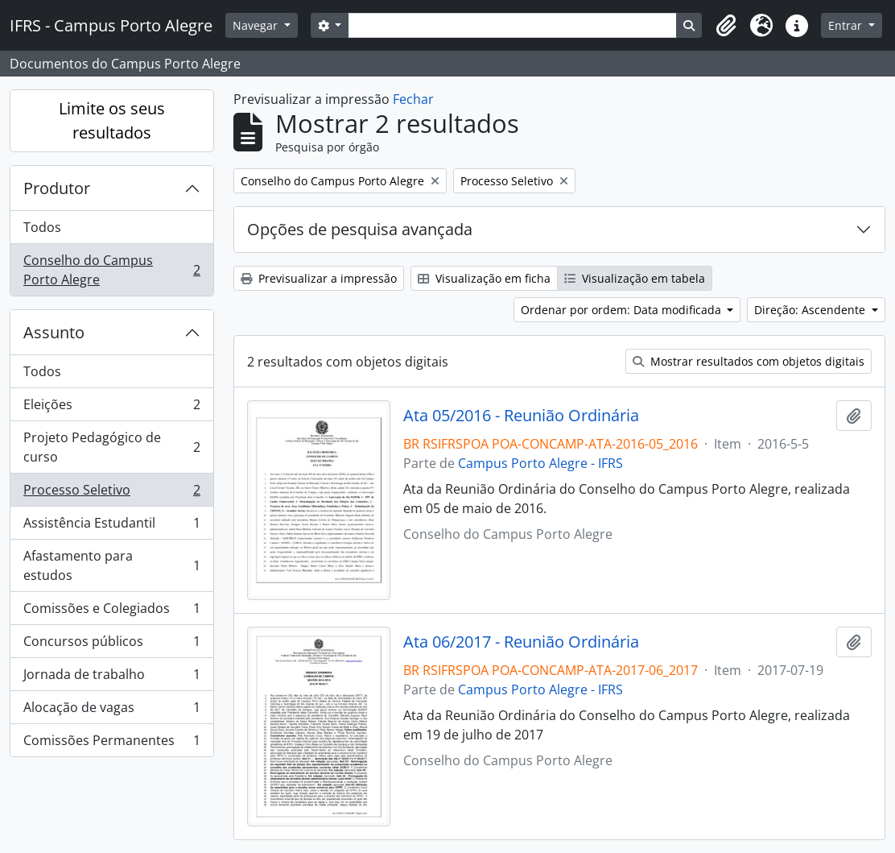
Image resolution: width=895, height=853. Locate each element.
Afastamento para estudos (111, 565)
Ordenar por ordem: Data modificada (622, 309)
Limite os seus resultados (112, 120)
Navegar (257, 25)
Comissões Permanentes (111, 743)
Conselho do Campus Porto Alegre (111, 269)
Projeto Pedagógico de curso (111, 447)
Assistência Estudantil (111, 526)
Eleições (111, 408)
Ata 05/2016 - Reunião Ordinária (521, 415)
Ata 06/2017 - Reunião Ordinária (521, 642)
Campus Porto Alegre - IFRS (540, 463)
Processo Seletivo (111, 493)
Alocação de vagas (111, 711)
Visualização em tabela (634, 278)
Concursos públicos (111, 644)
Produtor (56, 188)
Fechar (413, 99)
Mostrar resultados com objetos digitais (748, 361)
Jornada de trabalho (111, 678)
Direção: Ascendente (811, 309)
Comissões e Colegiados (111, 611)
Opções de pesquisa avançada (359, 229)
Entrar (846, 25)
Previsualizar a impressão (319, 278)
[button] (726, 25)
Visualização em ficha (484, 278)
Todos (42, 227)
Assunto (54, 332)
